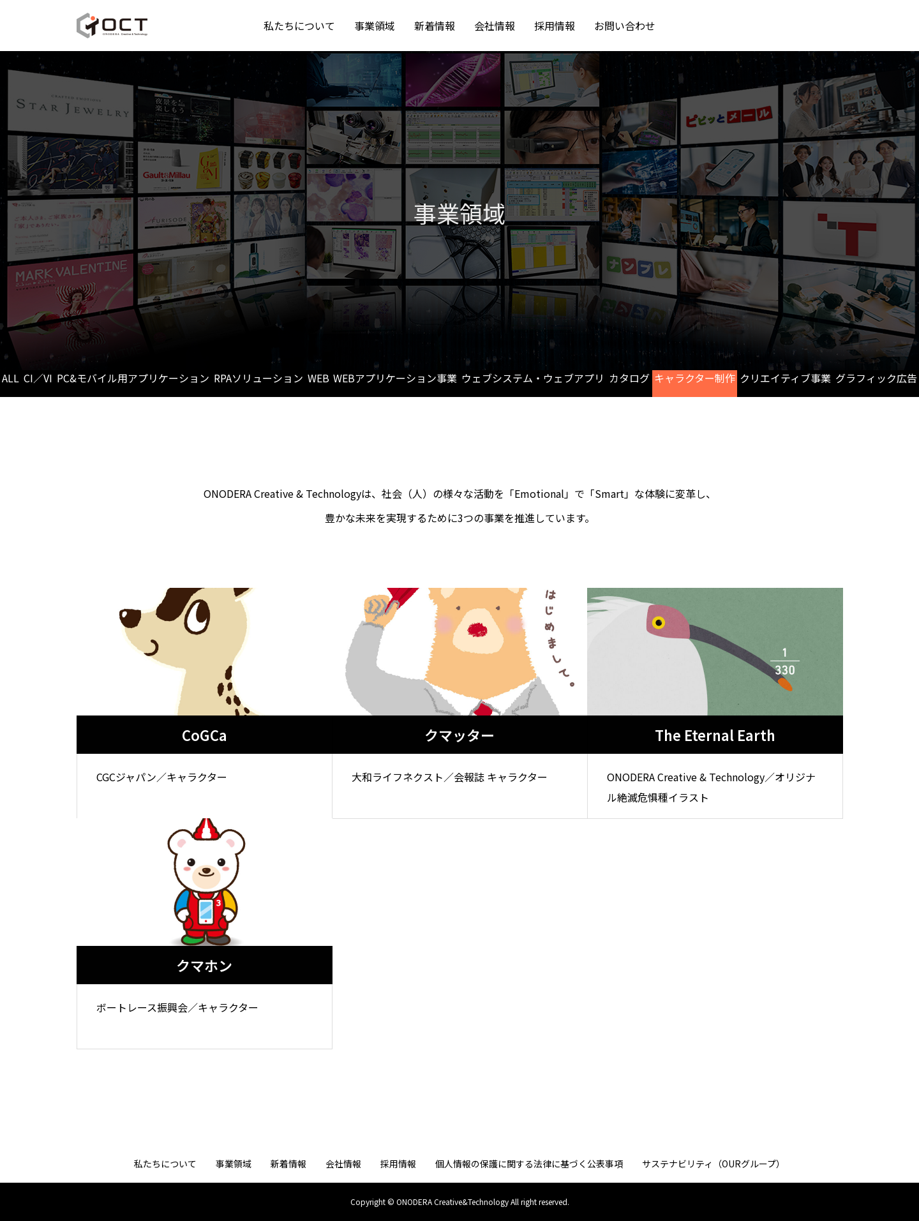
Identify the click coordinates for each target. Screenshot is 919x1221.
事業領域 (374, 25)
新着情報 (434, 25)
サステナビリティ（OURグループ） (713, 1163)
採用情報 (554, 25)
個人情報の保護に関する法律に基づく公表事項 (529, 1163)
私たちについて (299, 25)
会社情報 (494, 25)
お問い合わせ (624, 25)
